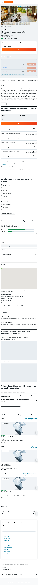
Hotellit (11, 580)
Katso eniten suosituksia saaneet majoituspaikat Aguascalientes (30, 474)
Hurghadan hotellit (7, 544)
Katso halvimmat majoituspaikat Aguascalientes (30, 447)
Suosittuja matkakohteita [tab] (8, 528)
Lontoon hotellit (7, 542)
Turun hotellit (6, 540)
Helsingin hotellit (7, 538)
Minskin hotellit (7, 551)
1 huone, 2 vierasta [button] (7, 46)
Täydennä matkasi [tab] (20, 528)
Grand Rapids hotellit (8, 553)
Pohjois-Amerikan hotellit (19, 580)
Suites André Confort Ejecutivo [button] (7, 491)
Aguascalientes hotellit (12, 582)
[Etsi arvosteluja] (20, 246)
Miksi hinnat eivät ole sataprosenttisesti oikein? (19, 574)
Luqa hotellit (6, 549)
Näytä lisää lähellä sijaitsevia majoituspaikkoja (31, 419)
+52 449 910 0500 (5, 36)
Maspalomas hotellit (8, 547)
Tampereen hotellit (7, 545)
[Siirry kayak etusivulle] (8, 2)
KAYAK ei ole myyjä (19, 569)
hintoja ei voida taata (31, 565)
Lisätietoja (4, 164)
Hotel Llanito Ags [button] (5, 464)
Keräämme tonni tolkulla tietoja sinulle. (19, 572)
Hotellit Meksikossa (28, 580)
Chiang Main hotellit (8, 554)
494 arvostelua (13, 38)
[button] (2, 2)
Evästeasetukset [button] (4, 171)
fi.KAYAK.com (6, 580)
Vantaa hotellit (6, 536)
